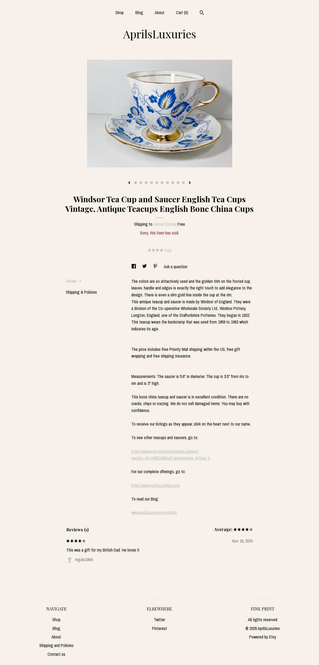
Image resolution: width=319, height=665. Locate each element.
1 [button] (135, 182)
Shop (119, 12)
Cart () (182, 12)
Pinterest (159, 628)
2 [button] (141, 182)
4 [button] (151, 182)
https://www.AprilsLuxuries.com (155, 485)
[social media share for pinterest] (155, 267)
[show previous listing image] (129, 183)
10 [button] (183, 182)
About (159, 12)
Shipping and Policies (56, 645)
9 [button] (178, 182)
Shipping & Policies (81, 292)
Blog (139, 12)
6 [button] (162, 182)
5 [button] (157, 182)
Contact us (56, 654)
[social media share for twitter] (145, 267)
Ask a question (175, 267)
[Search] (202, 13)
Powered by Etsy (262, 637)
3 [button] (146, 182)
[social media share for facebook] (134, 267)
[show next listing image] (189, 183)
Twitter (159, 619)
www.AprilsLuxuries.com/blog (154, 512)
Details (73, 281)
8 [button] (172, 182)
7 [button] (167, 182)
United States (164, 224)
